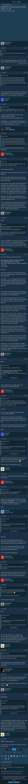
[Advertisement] (14, 26)
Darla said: (4, 50)
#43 (26, 104)
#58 (26, 674)
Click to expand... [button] (14, 377)
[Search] (26, 1)
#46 (26, 217)
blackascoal (4, 11)
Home (2, 768)
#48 (26, 358)
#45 (26, 158)
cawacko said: (5, 75)
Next (19, 749)
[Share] (24, 48)
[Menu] (2, 1)
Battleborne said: (5, 107)
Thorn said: (4, 161)
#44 (26, 133)
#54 (26, 561)
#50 (26, 438)
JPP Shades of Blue (6, 765)
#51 (26, 473)
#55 (26, 584)
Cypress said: (5, 700)
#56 (26, 608)
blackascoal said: (5, 365)
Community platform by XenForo (12, 771)
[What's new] (23, 1)
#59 (26, 694)
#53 (26, 516)
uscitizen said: (5, 564)
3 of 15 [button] (14, 749)
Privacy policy (18, 767)
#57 (26, 650)
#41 (26, 48)
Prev (8, 749)
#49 (26, 395)
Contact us (3, 767)
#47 (26, 254)
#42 (26, 72)
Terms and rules (10, 767)
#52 (26, 486)
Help (23, 767)
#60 (26, 738)
